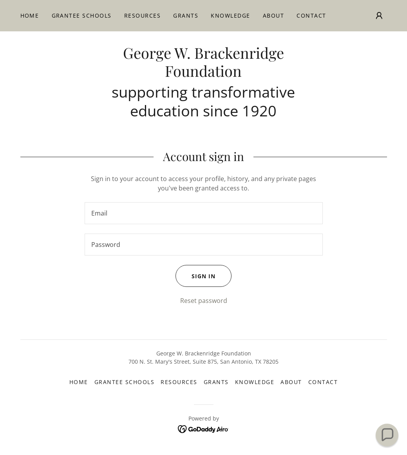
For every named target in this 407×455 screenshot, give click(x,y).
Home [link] (29, 15)
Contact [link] (311, 15)
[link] (203, 74)
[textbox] (204, 213)
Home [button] (78, 382)
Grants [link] (185, 15)
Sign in (195, 276)
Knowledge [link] (230, 15)
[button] (379, 16)
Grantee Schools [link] (82, 15)
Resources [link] (142, 15)
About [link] (273, 15)
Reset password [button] (203, 300)
